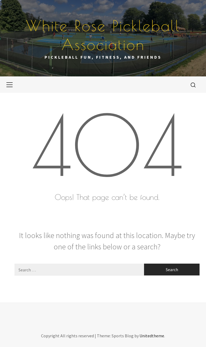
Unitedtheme (151, 335)
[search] (193, 85)
